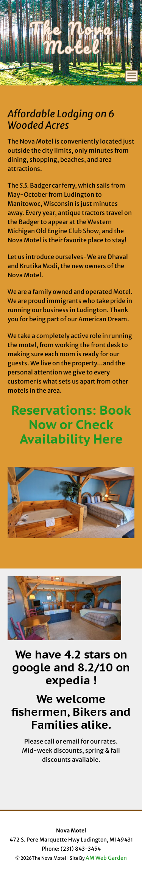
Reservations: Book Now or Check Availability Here (71, 424)
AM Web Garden (106, 857)
